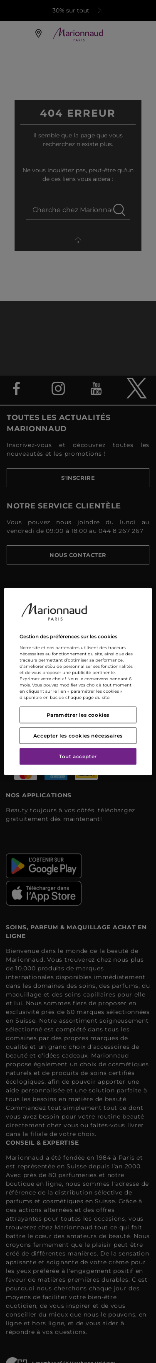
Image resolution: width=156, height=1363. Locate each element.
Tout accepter (78, 756)
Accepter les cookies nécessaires (78, 735)
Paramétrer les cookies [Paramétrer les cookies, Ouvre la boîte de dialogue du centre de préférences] (78, 714)
